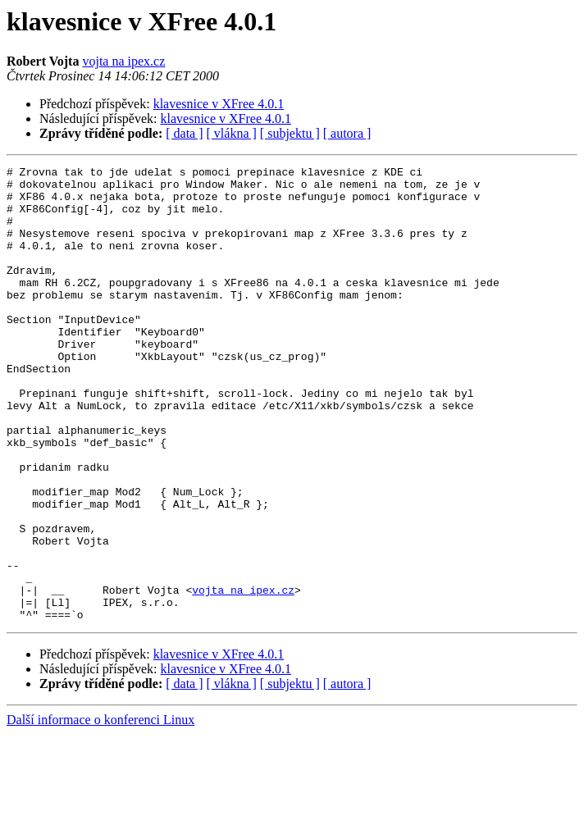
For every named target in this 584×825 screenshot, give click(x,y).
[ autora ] (347, 133)
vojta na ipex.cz (123, 61)
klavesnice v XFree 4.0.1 (219, 104)
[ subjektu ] (290, 133)
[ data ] (184, 133)
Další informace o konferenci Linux (100, 811)
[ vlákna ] (232, 133)
